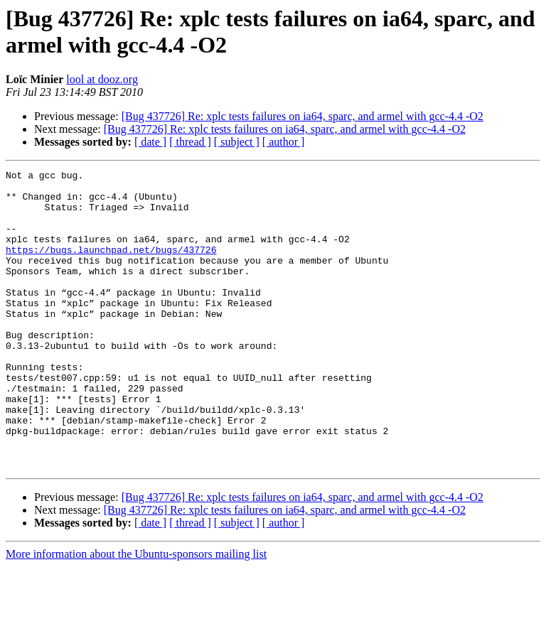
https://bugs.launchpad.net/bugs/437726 (111, 266)
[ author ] (283, 142)
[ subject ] (236, 142)
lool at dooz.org (102, 79)
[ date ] (150, 142)
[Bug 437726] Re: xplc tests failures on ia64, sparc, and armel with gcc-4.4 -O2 (302, 116)
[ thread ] (190, 142)
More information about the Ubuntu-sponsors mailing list (136, 614)
